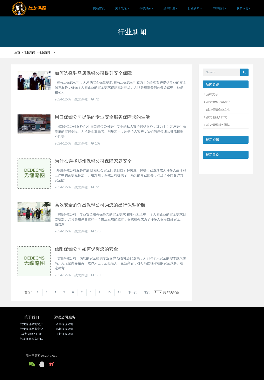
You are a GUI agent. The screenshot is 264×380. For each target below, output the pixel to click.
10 (109, 292)
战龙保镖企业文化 (218, 109)
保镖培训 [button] (219, 8)
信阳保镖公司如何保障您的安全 (86, 249)
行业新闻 (29, 52)
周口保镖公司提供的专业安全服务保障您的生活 (102, 117)
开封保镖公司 (71, 334)
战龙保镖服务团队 (218, 124)
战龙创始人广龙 (216, 117)
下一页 (132, 292)
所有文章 (212, 94)
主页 (17, 52)
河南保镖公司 (71, 324)
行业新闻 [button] (195, 8)
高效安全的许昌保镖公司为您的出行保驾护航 (100, 204)
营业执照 (147, 373)
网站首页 (99, 8)
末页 (147, 292)
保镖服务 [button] (146, 8)
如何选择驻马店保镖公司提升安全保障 (93, 73)
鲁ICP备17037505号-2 (125, 373)
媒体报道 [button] (171, 8)
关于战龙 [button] (122, 8)
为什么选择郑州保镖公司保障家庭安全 (93, 161)
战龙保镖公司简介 (218, 102)
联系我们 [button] (244, 8)
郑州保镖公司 (71, 329)
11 (119, 292)
